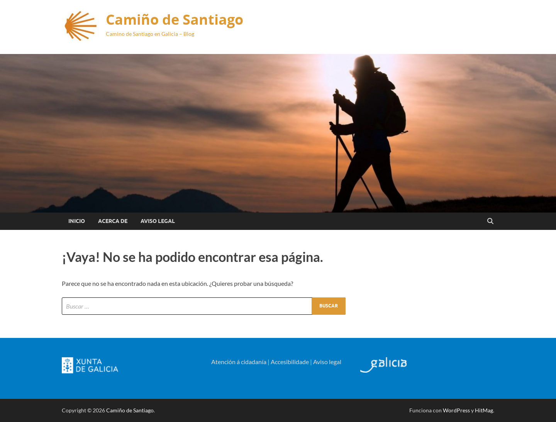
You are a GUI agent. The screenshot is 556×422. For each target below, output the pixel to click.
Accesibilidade (290, 361)
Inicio (76, 221)
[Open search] (490, 221)
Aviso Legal (158, 221)
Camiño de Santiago (174, 19)
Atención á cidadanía (238, 361)
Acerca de (112, 221)
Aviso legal (327, 361)
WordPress (456, 410)
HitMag (484, 410)
